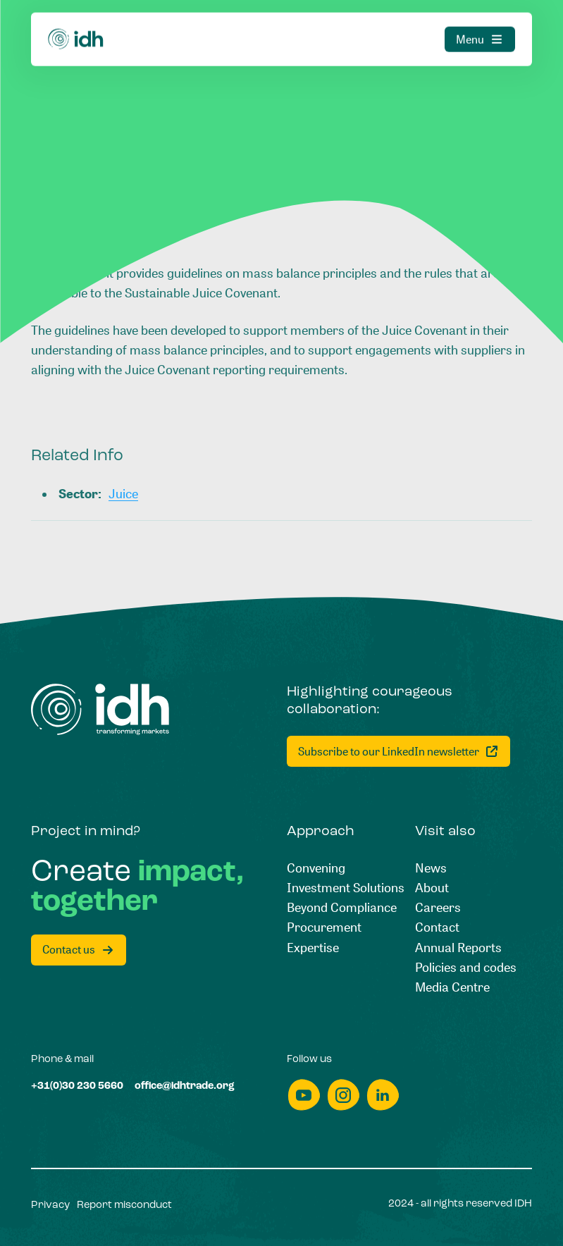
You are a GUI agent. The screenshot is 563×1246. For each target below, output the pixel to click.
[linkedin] (383, 1094)
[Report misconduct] (124, 1206)
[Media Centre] (452, 987)
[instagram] (343, 1094)
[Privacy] (50, 1206)
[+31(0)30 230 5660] (77, 1087)
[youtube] (304, 1094)
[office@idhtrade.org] (185, 1087)
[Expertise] (313, 947)
